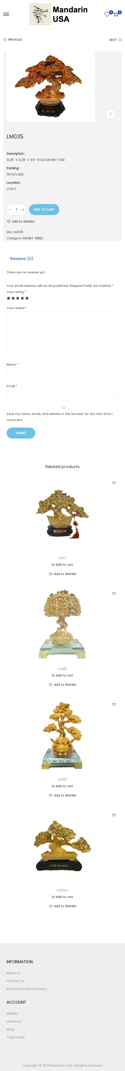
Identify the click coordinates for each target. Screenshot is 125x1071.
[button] (21, 221)
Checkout (14, 1021)
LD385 (62, 669)
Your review (17, 308)
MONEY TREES (33, 238)
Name (12, 364)
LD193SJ (62, 890)
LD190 (62, 779)
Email (12, 386)
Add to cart (44, 209)
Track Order (16, 1037)
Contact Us (15, 981)
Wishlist (12, 1013)
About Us (13, 973)
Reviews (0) (21, 258)
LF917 (62, 558)
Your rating (16, 292)
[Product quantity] (16, 209)
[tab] (62, 258)
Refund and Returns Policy (27, 989)
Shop (10, 1029)
